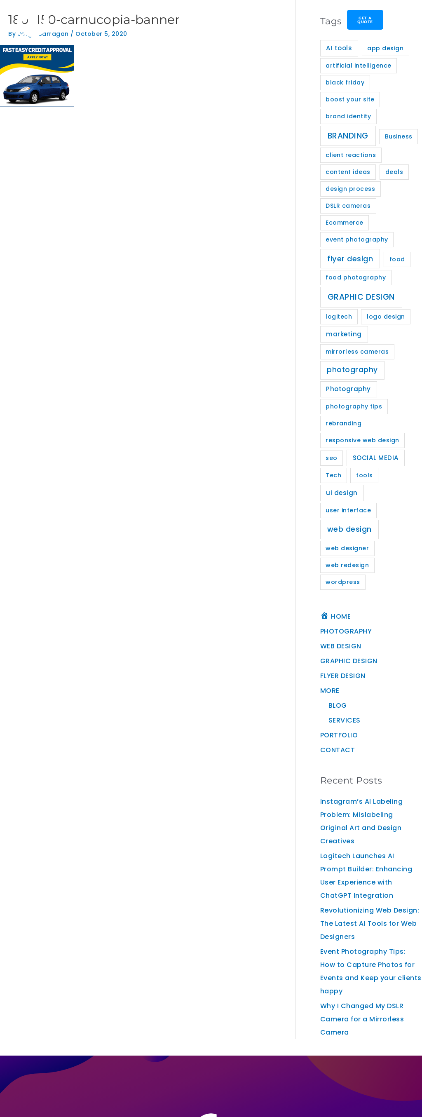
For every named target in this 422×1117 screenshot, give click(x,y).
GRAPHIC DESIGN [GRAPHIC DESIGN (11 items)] (361, 297)
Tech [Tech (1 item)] (333, 475)
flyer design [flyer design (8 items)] (350, 258)
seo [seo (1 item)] (332, 458)
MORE (330, 690)
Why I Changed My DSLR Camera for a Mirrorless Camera (362, 1019)
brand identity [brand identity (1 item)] (348, 116)
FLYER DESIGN (343, 676)
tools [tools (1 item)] (364, 475)
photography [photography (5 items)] (352, 370)
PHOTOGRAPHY (346, 631)
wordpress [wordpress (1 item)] (343, 582)
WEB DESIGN (340, 646)
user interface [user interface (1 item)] (348, 510)
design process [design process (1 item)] (350, 189)
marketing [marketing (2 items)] (344, 334)
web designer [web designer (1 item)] (347, 548)
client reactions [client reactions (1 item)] (351, 155)
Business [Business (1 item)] (399, 136)
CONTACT (337, 750)
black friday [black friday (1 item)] (345, 82)
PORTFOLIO (339, 735)
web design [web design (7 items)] (349, 529)
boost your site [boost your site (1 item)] (350, 99)
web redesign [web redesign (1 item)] (347, 565)
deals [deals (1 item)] (394, 172)
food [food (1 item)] (397, 259)
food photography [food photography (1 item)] (356, 277)
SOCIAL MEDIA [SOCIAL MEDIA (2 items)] (376, 457)
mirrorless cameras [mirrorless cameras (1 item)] (357, 351)
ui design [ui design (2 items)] (342, 492)
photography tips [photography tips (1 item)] (354, 406)
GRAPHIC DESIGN (348, 661)
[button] (182, 21)
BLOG (337, 705)
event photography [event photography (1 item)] (357, 239)
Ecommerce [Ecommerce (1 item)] (344, 222)
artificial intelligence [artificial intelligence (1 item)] (359, 65)
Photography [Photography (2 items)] (348, 389)
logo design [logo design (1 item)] (386, 316)
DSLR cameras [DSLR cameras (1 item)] (348, 206)
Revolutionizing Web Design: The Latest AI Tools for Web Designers (370, 923)
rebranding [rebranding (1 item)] (343, 423)
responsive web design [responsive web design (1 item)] (362, 440)
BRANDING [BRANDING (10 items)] (348, 135)
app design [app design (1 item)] (385, 48)
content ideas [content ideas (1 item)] (348, 172)
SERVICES (344, 720)
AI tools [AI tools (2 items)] (339, 48)
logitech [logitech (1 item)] (339, 316)
